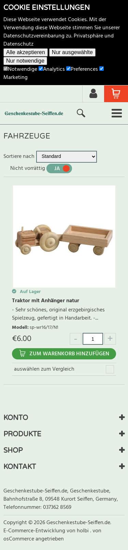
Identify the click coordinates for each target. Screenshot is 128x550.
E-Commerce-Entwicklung (35, 531)
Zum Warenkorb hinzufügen (69, 354)
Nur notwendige (25, 61)
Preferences (82, 69)
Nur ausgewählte (72, 52)
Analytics (52, 69)
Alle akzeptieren (25, 52)
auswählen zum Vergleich (44, 369)
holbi (83, 531)
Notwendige (20, 69)
